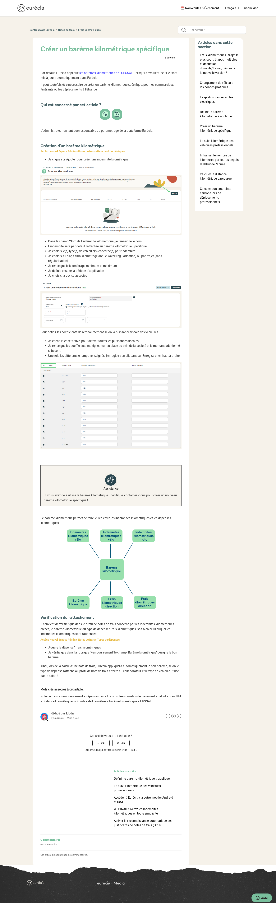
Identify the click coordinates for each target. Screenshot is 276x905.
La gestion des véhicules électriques (216, 99)
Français (231, 8)
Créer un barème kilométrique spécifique (215, 128)
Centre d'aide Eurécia (42, 30)
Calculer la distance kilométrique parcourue (216, 176)
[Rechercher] (212, 30)
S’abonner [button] (170, 57)
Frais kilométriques (89, 30)
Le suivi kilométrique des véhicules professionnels (216, 143)
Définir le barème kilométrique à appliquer (142, 778)
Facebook (168, 716)
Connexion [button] (251, 8)
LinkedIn (179, 716)
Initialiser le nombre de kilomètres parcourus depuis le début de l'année (219, 160)
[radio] (101, 743)
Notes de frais (66, 30)
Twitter (173, 716)
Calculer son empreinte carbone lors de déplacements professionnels (215, 195)
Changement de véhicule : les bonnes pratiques (217, 85)
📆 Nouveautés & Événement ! (200, 8)
